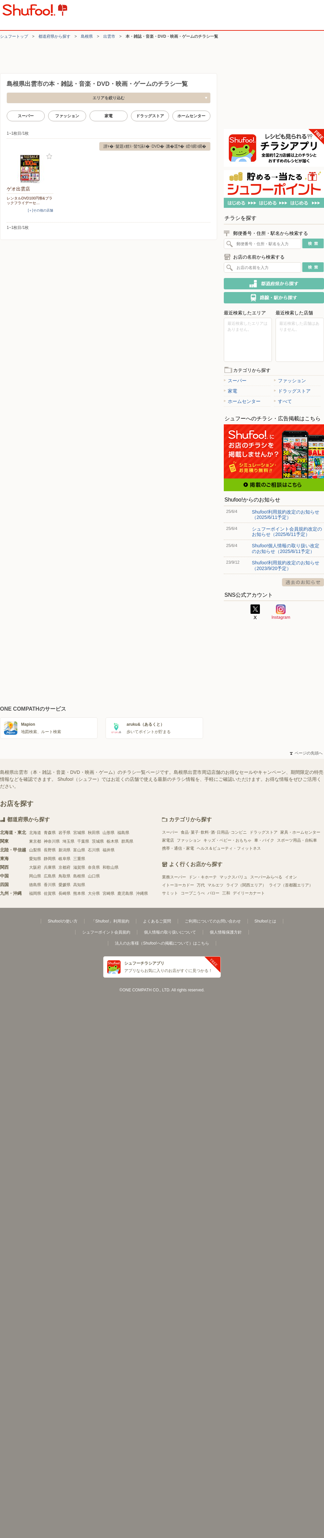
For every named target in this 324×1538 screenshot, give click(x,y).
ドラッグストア (150, 116)
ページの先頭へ (306, 753)
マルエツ (215, 885)
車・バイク (264, 840)
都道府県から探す (54, 36)
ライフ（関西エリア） (246, 885)
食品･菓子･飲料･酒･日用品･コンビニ (214, 832)
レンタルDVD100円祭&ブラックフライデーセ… (29, 200)
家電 (109, 116)
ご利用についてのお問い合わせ (213, 921)
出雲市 (109, 36)
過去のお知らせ (303, 582)
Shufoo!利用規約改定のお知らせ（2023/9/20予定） (285, 565)
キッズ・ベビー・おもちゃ (227, 840)
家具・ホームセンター (300, 832)
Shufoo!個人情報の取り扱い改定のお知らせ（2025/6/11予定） (285, 548)
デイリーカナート (249, 893)
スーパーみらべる (266, 877)
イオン (291, 877)
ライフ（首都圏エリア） (291, 885)
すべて (283, 401)
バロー (213, 893)
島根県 (87, 36)
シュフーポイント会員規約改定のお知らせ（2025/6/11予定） (287, 531)
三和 (226, 893)
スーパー (26, 116)
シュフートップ (14, 36)
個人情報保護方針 (226, 932)
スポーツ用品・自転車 (297, 840)
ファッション (67, 116)
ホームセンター (191, 116)
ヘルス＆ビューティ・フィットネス (229, 848)
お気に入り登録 (49, 156)
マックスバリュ (233, 877)
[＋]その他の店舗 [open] (40, 210)
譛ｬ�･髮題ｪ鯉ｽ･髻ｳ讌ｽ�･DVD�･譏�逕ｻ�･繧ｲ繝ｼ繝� (155, 146)
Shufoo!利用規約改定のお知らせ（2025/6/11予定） (285, 514)
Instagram (281, 612)
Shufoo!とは (265, 921)
